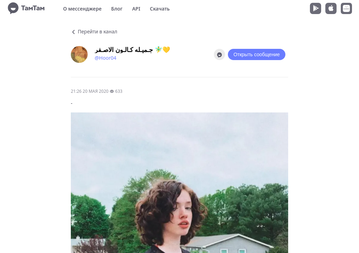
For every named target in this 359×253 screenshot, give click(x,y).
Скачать (160, 8)
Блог (116, 8)
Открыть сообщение (256, 54)
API (136, 8)
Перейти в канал (94, 31)
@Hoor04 (105, 57)
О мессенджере (82, 8)
